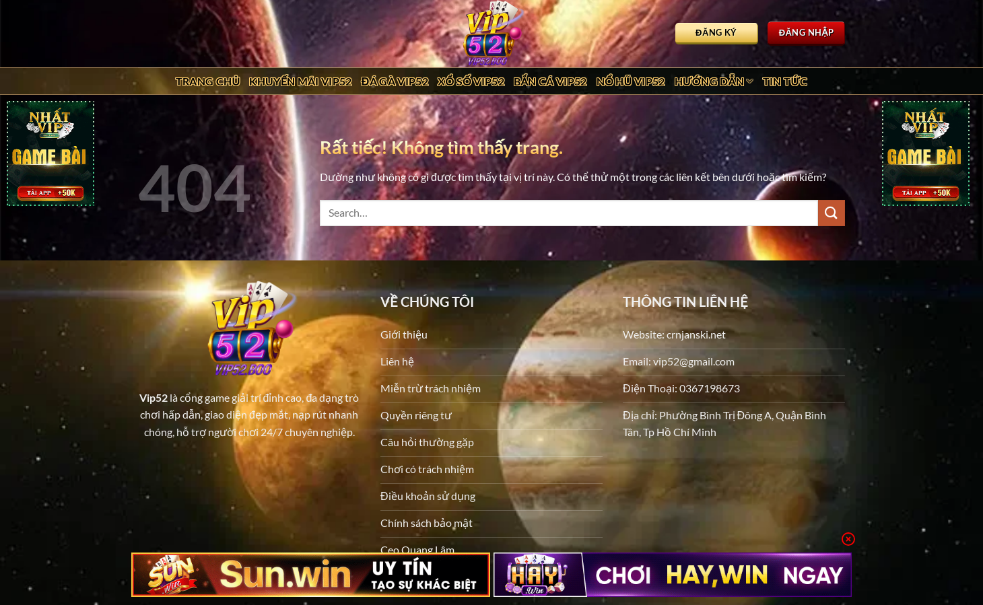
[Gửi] (831, 213)
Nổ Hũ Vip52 (631, 81)
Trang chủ (208, 81)
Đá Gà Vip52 (395, 81)
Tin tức (785, 81)
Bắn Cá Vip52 (550, 81)
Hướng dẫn (714, 81)
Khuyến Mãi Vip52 (300, 81)
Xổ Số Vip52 (471, 81)
